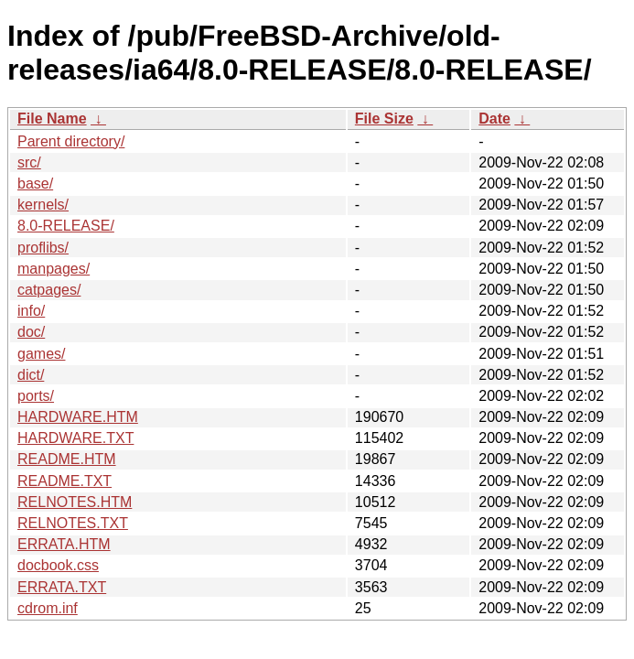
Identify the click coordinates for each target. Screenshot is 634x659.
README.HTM (66, 459)
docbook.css (58, 565)
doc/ (31, 332)
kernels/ (43, 204)
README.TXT (64, 481)
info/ (31, 311)
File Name (52, 118)
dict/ (30, 375)
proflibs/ (43, 247)
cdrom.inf (47, 608)
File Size (384, 118)
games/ (41, 354)
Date (494, 118)
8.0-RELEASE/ (65, 225)
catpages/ (49, 289)
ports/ (35, 396)
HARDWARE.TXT (75, 438)
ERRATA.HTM (64, 544)
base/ (35, 183)
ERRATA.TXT (61, 587)
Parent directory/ (70, 141)
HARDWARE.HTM (77, 417)
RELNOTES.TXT (72, 523)
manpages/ (53, 268)
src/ (29, 162)
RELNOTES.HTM (74, 502)
